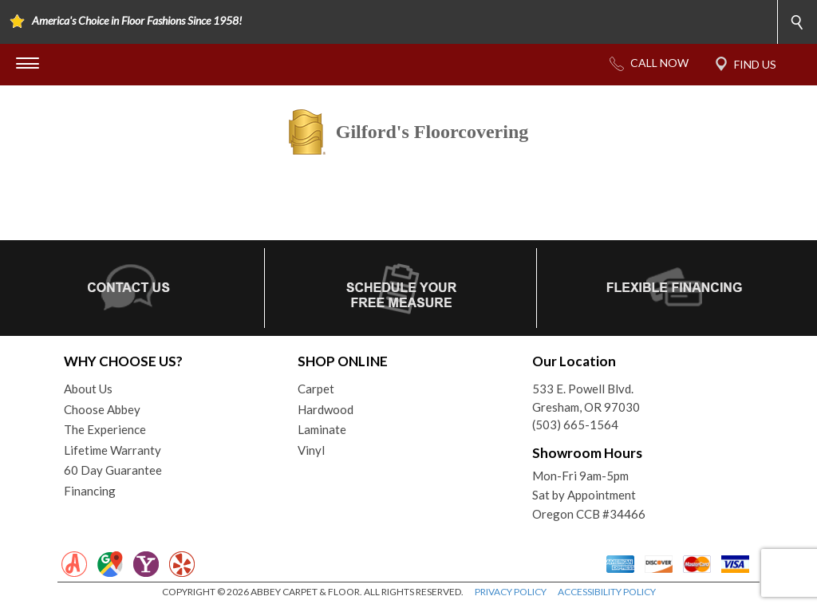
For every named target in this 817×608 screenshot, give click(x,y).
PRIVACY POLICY (511, 592)
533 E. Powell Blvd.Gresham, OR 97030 (586, 397)
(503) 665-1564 (575, 424)
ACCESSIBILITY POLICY (607, 592)
